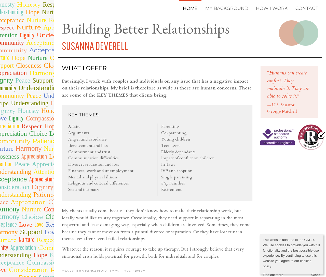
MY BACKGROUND (226, 8)
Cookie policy (134, 271)
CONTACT (306, 8)
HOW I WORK (272, 8)
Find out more (273, 275)
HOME (190, 8)
